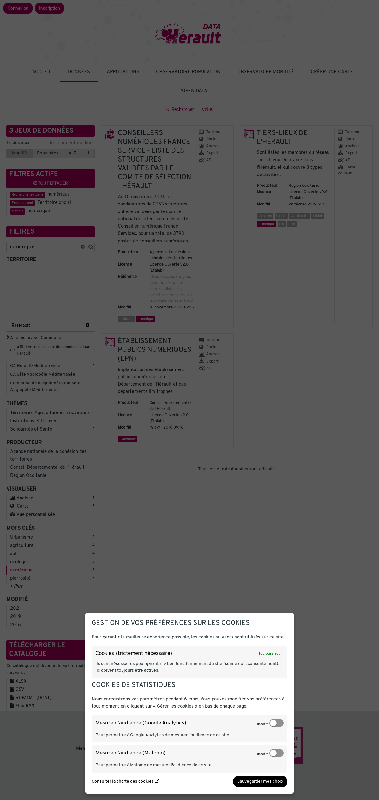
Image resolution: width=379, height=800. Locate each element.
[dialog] (189, 703)
